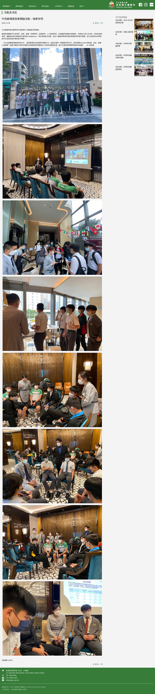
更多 (81, 6)
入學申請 (59, 6)
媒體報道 (71, 6)
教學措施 (19, 6)
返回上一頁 (99, 23)
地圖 (26, 670)
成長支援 (32, 6)
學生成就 (46, 6)
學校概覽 (6, 6)
